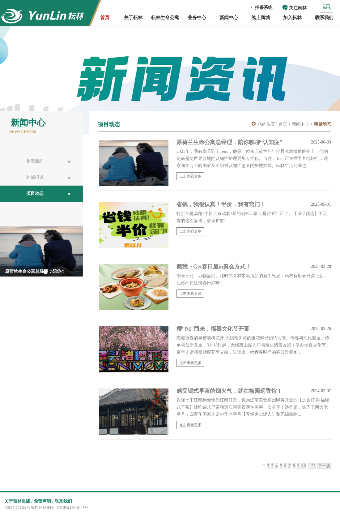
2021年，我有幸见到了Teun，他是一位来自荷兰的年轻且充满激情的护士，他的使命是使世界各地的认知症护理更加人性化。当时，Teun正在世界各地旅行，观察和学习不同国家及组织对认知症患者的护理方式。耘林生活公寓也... (252, 158)
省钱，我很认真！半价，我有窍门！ (221, 204)
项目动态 (35, 193)
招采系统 (263, 7)
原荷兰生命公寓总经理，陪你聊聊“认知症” (230, 142)
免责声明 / (43, 501)
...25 (312, 466)
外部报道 (35, 177)
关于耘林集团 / (18, 501)
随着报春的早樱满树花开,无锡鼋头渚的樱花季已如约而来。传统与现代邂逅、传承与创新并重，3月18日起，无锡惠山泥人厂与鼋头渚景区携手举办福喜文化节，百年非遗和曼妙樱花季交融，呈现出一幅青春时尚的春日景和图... (253, 345)
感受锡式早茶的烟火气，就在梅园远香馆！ (230, 391)
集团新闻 (35, 161)
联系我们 (63, 501)
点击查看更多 (190, 176)
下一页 (324, 466)
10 (304, 466)
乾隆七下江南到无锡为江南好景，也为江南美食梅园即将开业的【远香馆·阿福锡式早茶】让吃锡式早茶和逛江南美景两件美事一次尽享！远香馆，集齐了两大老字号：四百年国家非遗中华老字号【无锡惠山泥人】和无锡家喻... (252, 407)
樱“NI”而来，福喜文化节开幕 (213, 329)
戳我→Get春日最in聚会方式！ (213, 267)
